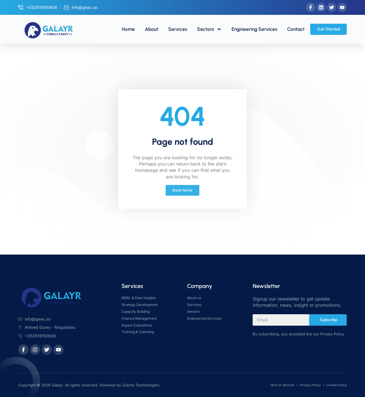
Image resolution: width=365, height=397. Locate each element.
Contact (296, 29)
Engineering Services (254, 29)
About (151, 29)
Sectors (209, 29)
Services (177, 29)
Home (128, 29)
